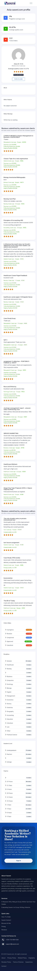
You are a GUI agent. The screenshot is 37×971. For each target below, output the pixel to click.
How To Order (6, 917)
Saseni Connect (6, 920)
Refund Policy (22, 958)
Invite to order (18, 79)
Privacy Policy (11, 958)
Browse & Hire (6, 923)
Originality (31, 958)
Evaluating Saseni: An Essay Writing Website (15, 907)
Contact (3, 966)
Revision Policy (6, 962)
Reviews (4, 930)
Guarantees (29, 962)
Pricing (3, 927)
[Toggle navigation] (31, 3)
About (3, 958)
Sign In (18, 861)
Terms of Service (18, 962)
